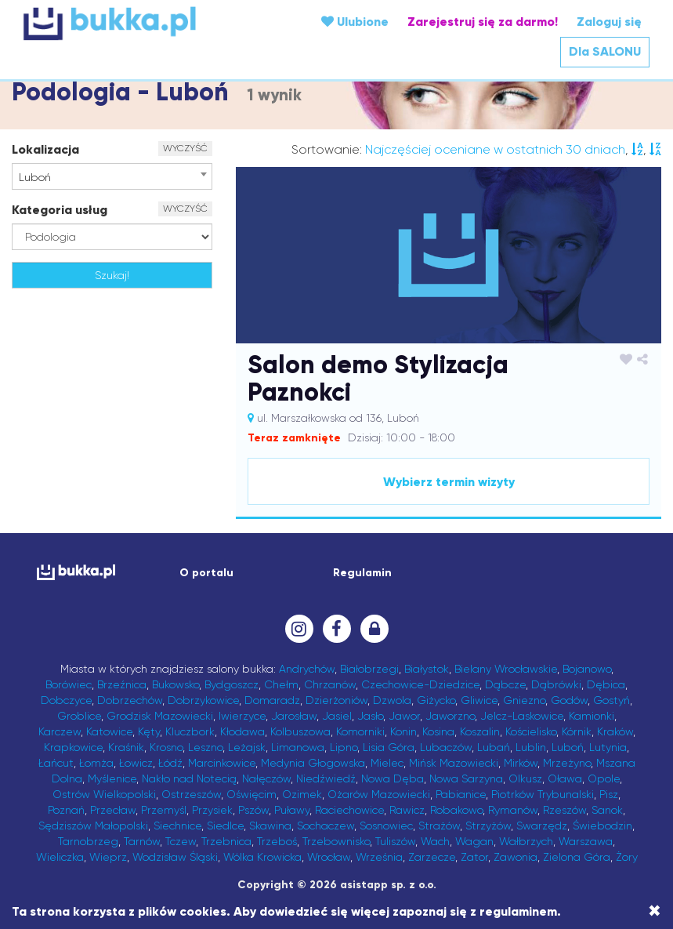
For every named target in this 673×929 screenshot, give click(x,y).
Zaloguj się (609, 21)
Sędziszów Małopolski (93, 825)
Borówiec (68, 684)
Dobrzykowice (203, 700)
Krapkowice (73, 747)
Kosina (438, 731)
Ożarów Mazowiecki (378, 794)
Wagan (474, 841)
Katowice (109, 731)
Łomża (96, 763)
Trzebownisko (336, 841)
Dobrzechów (129, 700)
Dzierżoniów (336, 700)
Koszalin (480, 731)
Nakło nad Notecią (189, 778)
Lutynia (608, 747)
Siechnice (177, 825)
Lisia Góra (388, 747)
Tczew (180, 841)
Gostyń (611, 700)
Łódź (170, 763)
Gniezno (524, 700)
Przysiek (212, 810)
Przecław (113, 810)
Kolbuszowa (300, 731)
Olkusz (525, 778)
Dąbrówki (556, 684)
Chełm (281, 684)
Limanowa (297, 747)
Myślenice (112, 778)
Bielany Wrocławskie (505, 668)
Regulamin (362, 572)
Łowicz (136, 763)
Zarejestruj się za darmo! (482, 21)
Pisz (608, 794)
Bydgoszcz (231, 684)
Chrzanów (330, 684)
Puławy (291, 810)
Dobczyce (66, 700)
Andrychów (307, 668)
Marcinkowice (221, 763)
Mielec (387, 763)
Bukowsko (175, 684)
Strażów (439, 825)
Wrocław (328, 857)
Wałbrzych (526, 841)
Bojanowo (587, 668)
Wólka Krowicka (262, 857)
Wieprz (108, 857)
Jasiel (337, 715)
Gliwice (479, 700)
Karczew (59, 731)
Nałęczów (266, 778)
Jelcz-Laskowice (521, 715)
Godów (569, 700)
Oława (565, 778)
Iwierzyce (242, 715)
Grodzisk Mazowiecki (160, 715)
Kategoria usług (59, 209)
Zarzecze (431, 857)
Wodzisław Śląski (175, 857)
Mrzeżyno (567, 763)
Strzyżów (488, 825)
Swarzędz (541, 825)
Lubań (493, 747)
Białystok (426, 668)
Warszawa (586, 841)
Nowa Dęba (392, 778)
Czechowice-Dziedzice (420, 684)
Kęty (149, 731)
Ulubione (355, 21)
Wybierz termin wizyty (449, 481)
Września (379, 857)
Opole (604, 778)
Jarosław (294, 715)
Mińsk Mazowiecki (453, 763)
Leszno (205, 747)
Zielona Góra (576, 857)
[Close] (654, 911)
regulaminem (518, 911)
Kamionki (591, 715)
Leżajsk (247, 747)
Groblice (79, 715)
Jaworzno (450, 715)
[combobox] (112, 176)
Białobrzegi (369, 668)
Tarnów (142, 841)
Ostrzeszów (191, 794)
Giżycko (436, 700)
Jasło (370, 715)
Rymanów (512, 810)
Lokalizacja (45, 149)
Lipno (343, 747)
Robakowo (456, 810)
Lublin (531, 747)
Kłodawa (242, 731)
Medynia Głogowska (313, 763)
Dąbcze (505, 684)
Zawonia (515, 857)
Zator (474, 857)
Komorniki (360, 731)
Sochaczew (325, 825)
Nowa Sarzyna (466, 778)
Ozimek (302, 794)
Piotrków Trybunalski (542, 794)
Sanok (607, 810)
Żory (627, 857)
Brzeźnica (122, 684)
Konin (403, 731)
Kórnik (577, 731)
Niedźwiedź (326, 778)
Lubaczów (446, 747)
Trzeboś (277, 841)
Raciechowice (349, 810)
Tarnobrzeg (88, 841)
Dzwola (392, 700)
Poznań (66, 810)
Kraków (615, 731)
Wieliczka (60, 857)
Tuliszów (395, 841)
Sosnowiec (386, 825)
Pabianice (461, 794)
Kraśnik (126, 747)
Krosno (166, 747)
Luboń (568, 747)
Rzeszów (564, 810)
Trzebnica (226, 841)
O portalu (206, 572)
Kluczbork (190, 731)
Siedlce (225, 825)
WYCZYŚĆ (185, 148)
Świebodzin (602, 825)
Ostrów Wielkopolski (104, 794)
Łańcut (56, 763)
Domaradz (272, 700)
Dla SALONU (605, 51)
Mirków (520, 763)
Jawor (404, 715)
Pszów (253, 810)
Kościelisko (530, 731)
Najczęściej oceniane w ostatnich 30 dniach (495, 149)
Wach (435, 841)
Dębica (606, 684)
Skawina (270, 825)
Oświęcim (251, 794)
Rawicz (407, 810)
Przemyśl (163, 810)
